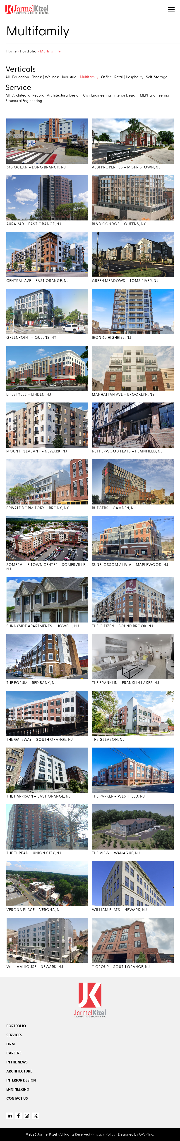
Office (106, 77)
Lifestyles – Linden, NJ (28, 395)
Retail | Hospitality (129, 77)
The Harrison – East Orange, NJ (38, 796)
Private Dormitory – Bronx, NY (37, 508)
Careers (14, 1053)
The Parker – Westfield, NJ (118, 796)
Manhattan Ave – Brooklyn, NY (123, 395)
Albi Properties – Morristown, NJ (126, 167)
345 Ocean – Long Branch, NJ (36, 167)
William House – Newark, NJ (34, 967)
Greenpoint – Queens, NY (31, 338)
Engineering (17, 1089)
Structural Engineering (23, 101)
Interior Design (125, 95)
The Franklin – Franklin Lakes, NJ (125, 683)
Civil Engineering (97, 95)
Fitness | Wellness (45, 77)
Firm (10, 1044)
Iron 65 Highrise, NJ (111, 338)
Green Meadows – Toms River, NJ (125, 281)
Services (14, 1035)
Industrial (69, 77)
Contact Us (17, 1099)
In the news (17, 1062)
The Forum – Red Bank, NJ (31, 683)
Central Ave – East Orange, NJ (37, 281)
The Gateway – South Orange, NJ (39, 740)
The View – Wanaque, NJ (116, 853)
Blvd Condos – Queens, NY (119, 224)
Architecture (19, 1071)
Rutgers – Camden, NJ (114, 508)
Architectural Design (64, 95)
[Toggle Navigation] (171, 10)
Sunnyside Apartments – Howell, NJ (42, 626)
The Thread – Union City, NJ (33, 853)
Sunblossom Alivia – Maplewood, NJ (130, 565)
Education (20, 77)
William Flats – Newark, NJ (119, 910)
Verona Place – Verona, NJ (34, 910)
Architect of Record (28, 95)
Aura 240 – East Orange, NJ (33, 224)
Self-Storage (156, 77)
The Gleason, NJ (108, 740)
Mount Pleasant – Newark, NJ (36, 451)
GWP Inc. (146, 1134)
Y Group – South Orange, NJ (121, 967)
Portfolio (28, 51)
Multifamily (89, 77)
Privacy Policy (104, 1134)
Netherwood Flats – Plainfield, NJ (127, 451)
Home (11, 51)
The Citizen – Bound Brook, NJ (122, 626)
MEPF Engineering (154, 95)
